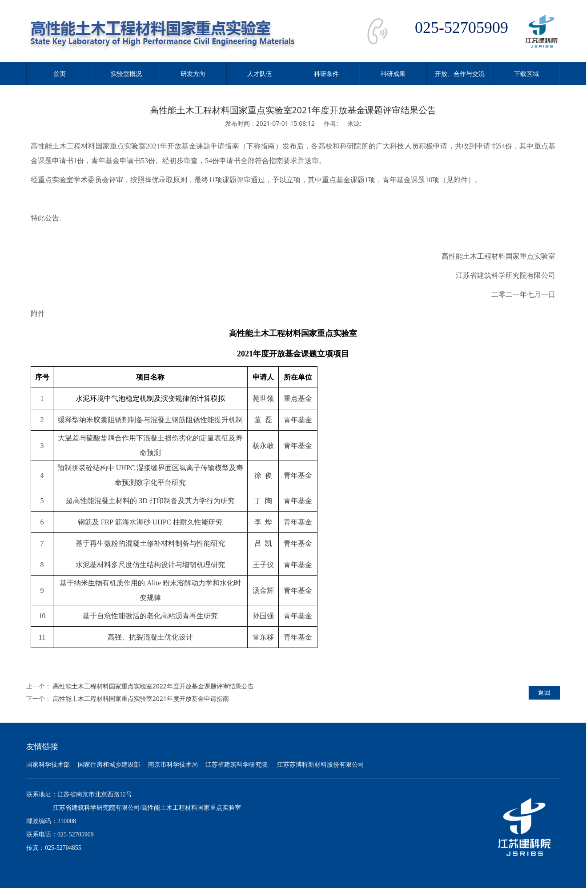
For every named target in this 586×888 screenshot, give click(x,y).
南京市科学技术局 (173, 764)
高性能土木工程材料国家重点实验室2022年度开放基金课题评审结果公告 (153, 686)
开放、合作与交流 (460, 73)
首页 (59, 73)
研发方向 (193, 73)
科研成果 (393, 73)
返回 (544, 692)
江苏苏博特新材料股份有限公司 (320, 764)
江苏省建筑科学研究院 (236, 764)
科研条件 (326, 73)
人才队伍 (259, 73)
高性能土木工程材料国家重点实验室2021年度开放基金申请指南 (141, 698)
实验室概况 (126, 73)
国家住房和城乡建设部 (109, 764)
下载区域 (526, 73)
